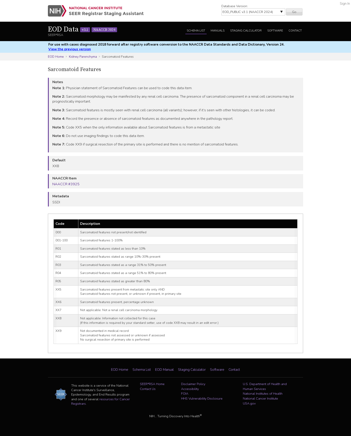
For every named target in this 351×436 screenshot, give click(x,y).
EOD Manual (164, 369)
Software (275, 31)
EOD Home (56, 56)
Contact (295, 31)
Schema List (196, 31)
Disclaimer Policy (193, 384)
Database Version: (234, 6)
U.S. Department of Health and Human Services (265, 386)
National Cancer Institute (260, 398)
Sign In (345, 3)
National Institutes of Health (263, 393)
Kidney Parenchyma (83, 56)
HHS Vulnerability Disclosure (202, 398)
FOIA (184, 393)
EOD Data (82, 29)
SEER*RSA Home (152, 384)
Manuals (218, 31)
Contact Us (148, 389)
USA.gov (249, 403)
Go (294, 12)
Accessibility (190, 389)
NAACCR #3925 (65, 184)
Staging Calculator (246, 31)
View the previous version (69, 49)
